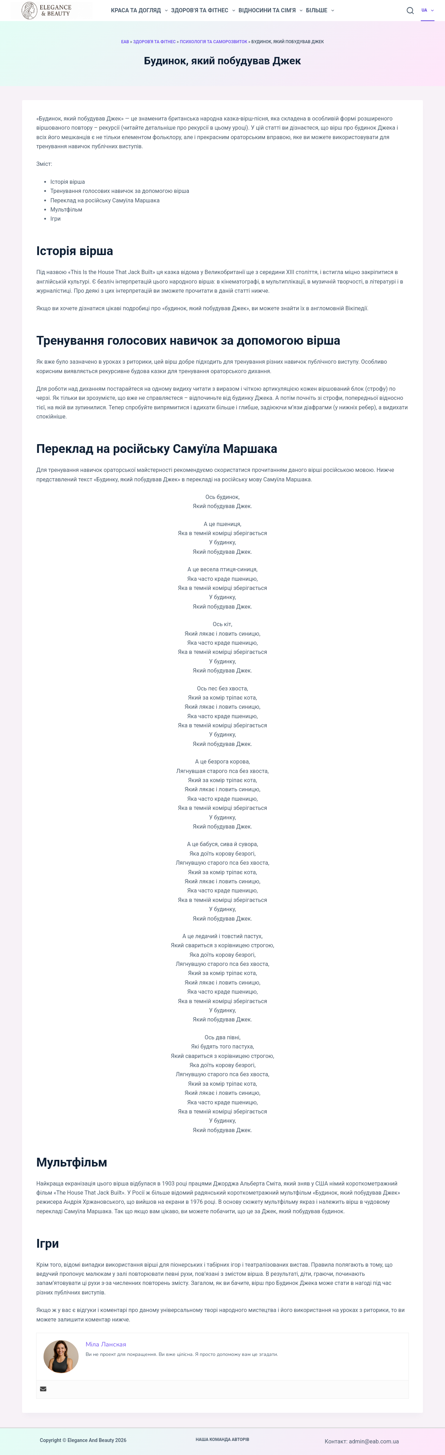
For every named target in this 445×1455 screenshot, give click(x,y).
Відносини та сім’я (271, 10)
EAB (125, 41)
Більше (320, 10)
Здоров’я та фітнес (203, 10)
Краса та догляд (139, 10)
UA (427, 10)
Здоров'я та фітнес (154, 41)
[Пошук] (410, 10)
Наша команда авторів (223, 1439)
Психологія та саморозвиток (213, 41)
